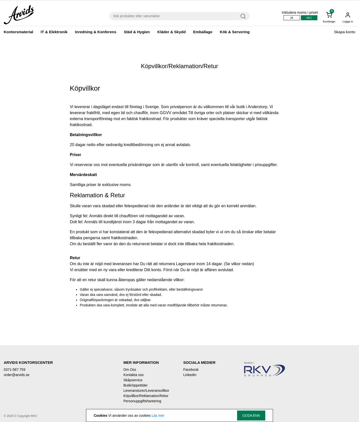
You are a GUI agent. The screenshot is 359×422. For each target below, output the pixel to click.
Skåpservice (132, 380)
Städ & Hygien (137, 32)
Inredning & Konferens (95, 32)
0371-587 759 (14, 370)
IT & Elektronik (54, 32)
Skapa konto (344, 32)
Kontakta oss (133, 375)
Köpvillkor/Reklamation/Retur (146, 396)
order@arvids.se (16, 375)
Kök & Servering (235, 32)
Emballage (202, 32)
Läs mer (158, 416)
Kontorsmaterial (18, 32)
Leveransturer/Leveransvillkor (146, 391)
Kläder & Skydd (171, 32)
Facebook (190, 370)
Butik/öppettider (135, 385)
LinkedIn (189, 375)
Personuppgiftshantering (142, 401)
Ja (291, 17)
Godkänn (251, 416)
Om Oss (129, 370)
